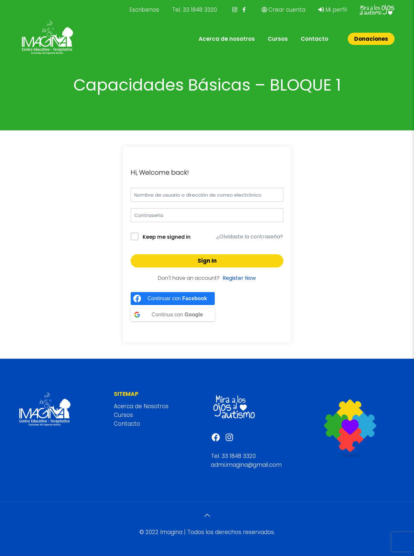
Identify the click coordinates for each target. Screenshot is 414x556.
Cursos (123, 415)
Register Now (239, 278)
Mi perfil (332, 10)
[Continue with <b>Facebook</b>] (173, 298)
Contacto (127, 424)
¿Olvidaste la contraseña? (249, 236)
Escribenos (144, 10)
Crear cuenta (283, 10)
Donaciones (371, 39)
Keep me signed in (167, 237)
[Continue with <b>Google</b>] (173, 314)
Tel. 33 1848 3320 (194, 10)
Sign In (207, 261)
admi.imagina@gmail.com (246, 465)
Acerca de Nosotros (141, 406)
